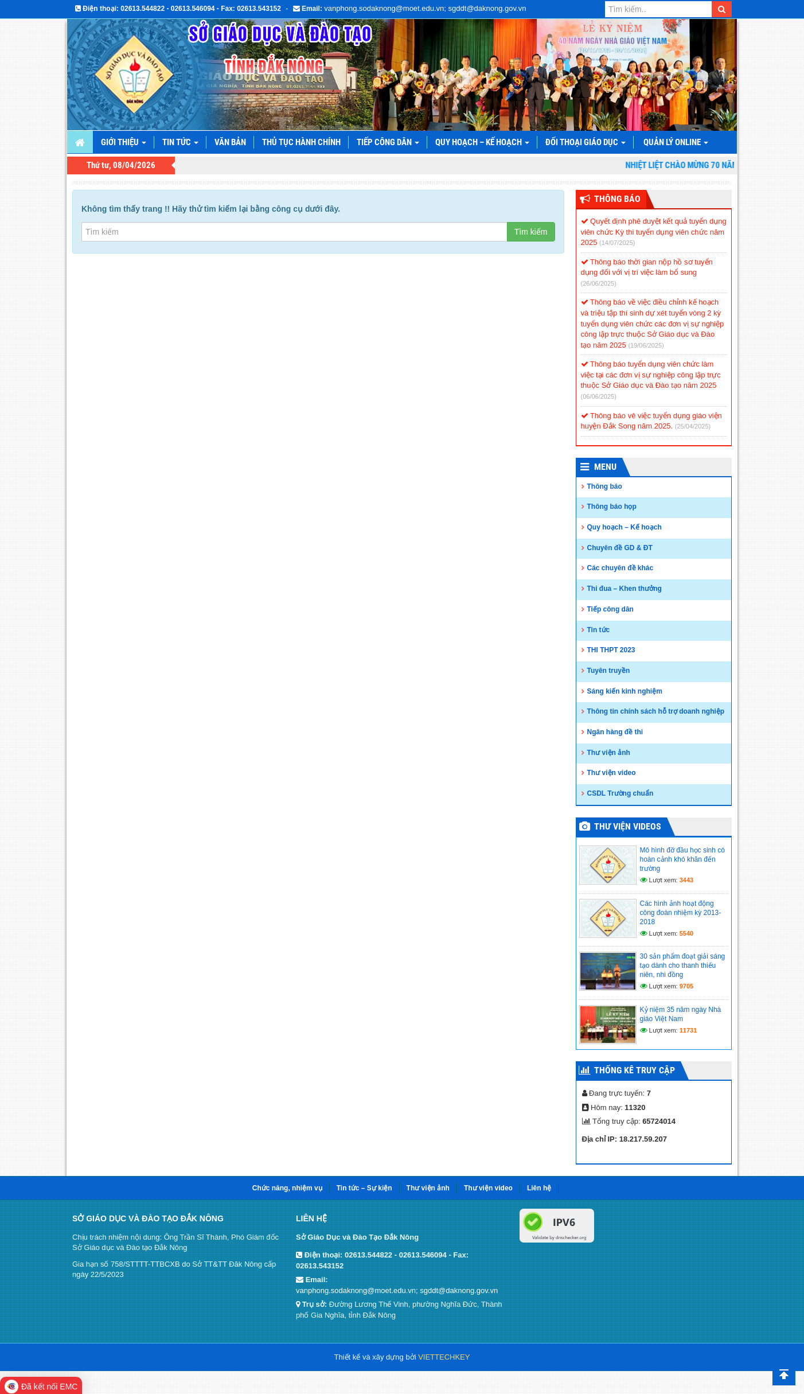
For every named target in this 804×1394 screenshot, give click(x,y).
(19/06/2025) (646, 345)
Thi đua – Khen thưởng (624, 589)
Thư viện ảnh (608, 753)
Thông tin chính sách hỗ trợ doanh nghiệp (656, 711)
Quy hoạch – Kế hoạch (482, 142)
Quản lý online (675, 142)
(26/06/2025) (598, 283)
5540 (686, 933)
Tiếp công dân (388, 142)
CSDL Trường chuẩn (620, 793)
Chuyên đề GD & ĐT (620, 548)
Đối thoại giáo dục (585, 142)
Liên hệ (539, 1188)
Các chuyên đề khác (620, 568)
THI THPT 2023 (611, 650)
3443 (686, 880)
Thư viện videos (627, 826)
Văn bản (230, 142)
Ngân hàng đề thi (615, 732)
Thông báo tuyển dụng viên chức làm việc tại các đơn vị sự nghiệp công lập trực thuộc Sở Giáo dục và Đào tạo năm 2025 (651, 375)
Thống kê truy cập (634, 1070)
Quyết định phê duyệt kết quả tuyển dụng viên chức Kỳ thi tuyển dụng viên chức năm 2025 (654, 232)
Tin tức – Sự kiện (364, 1188)
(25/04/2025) (693, 426)
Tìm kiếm (531, 231)
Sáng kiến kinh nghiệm (624, 691)
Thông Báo (617, 198)
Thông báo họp (612, 507)
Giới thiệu (123, 142)
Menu (605, 466)
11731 (688, 1030)
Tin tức (180, 142)
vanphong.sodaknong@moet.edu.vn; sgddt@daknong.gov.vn (425, 8)
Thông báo (604, 486)
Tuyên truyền (608, 671)
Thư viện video (611, 773)
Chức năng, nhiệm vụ (287, 1188)
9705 (686, 986)
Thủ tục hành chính (301, 142)
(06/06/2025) (598, 396)
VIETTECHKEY (444, 1357)
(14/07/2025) (617, 242)
